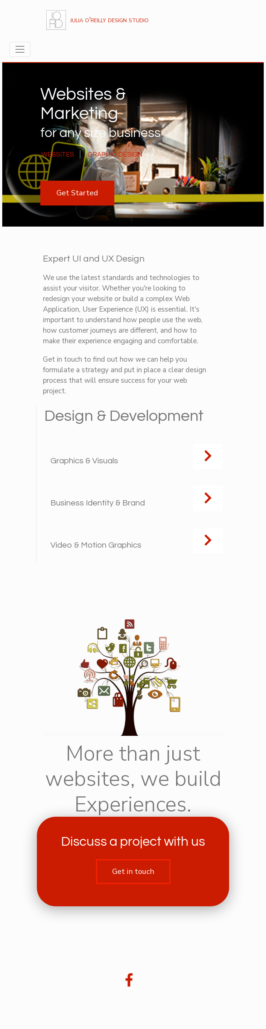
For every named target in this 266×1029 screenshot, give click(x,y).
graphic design (115, 153)
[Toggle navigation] (19, 49)
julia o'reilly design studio (97, 20)
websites (57, 153)
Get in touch (133, 871)
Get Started (77, 193)
